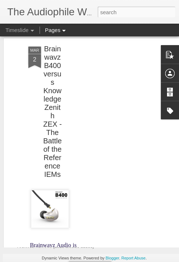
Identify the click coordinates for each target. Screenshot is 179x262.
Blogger (112, 258)
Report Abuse (133, 258)
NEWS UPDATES (49, 169)
